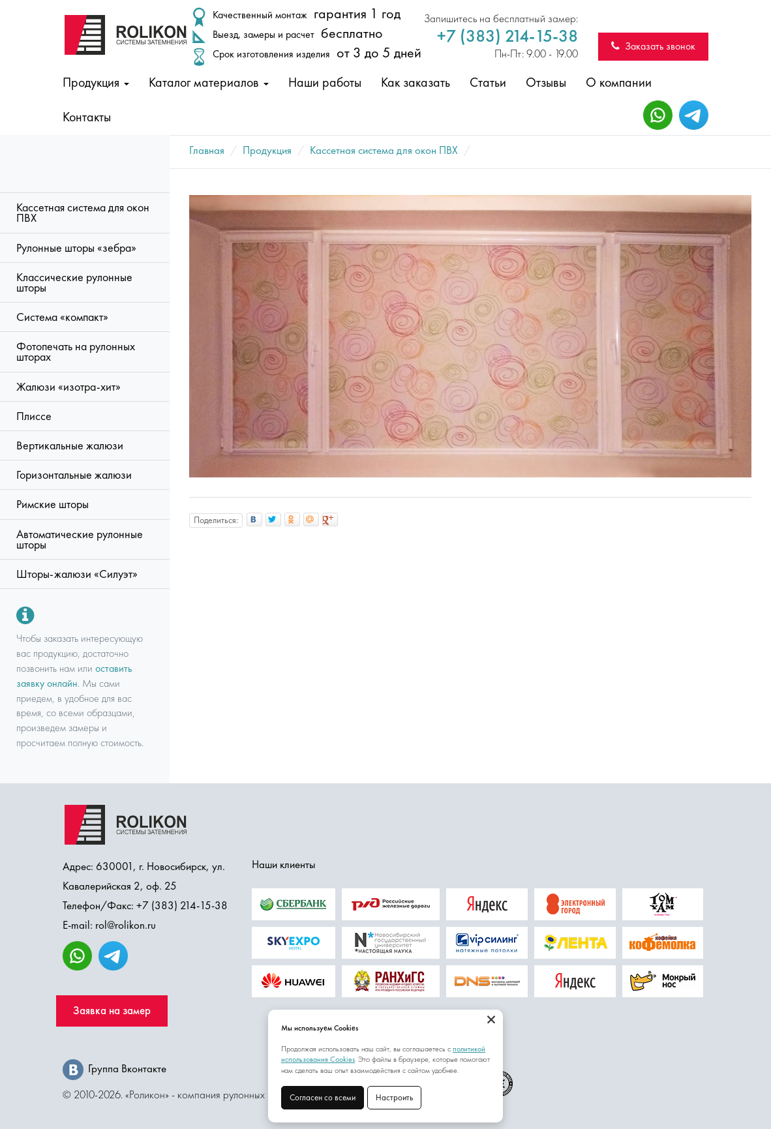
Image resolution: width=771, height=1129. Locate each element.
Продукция (96, 82)
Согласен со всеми (322, 1097)
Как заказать (415, 82)
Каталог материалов (209, 82)
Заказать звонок (653, 46)
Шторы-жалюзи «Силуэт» (77, 574)
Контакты (87, 117)
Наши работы (324, 82)
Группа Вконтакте (114, 1068)
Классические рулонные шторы (74, 282)
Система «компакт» (62, 317)
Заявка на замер (112, 1010)
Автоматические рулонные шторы (79, 539)
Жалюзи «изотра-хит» (68, 387)
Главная (206, 150)
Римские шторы (52, 504)
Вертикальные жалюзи (69, 445)
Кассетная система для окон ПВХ (82, 212)
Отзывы (546, 82)
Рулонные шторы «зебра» (76, 248)
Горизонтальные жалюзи (74, 475)
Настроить (394, 1097)
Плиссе (34, 416)
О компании (619, 82)
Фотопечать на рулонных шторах (75, 351)
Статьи (488, 82)
